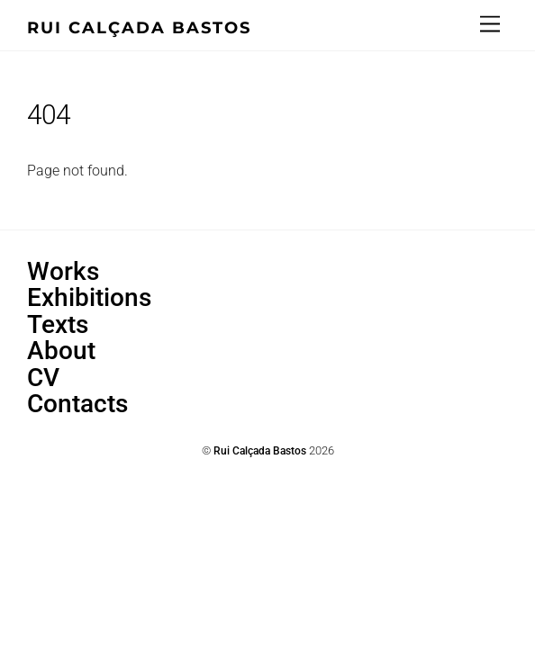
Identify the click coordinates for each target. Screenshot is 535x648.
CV (43, 377)
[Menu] (490, 24)
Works (63, 271)
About (61, 350)
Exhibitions (89, 297)
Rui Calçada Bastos (259, 451)
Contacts (77, 403)
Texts (57, 324)
